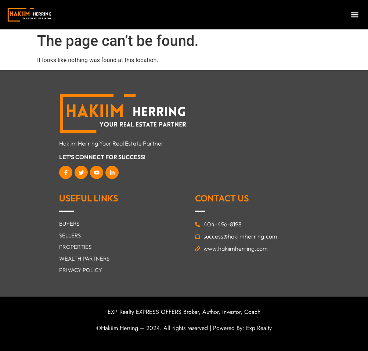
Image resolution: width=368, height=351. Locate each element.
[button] (355, 15)
